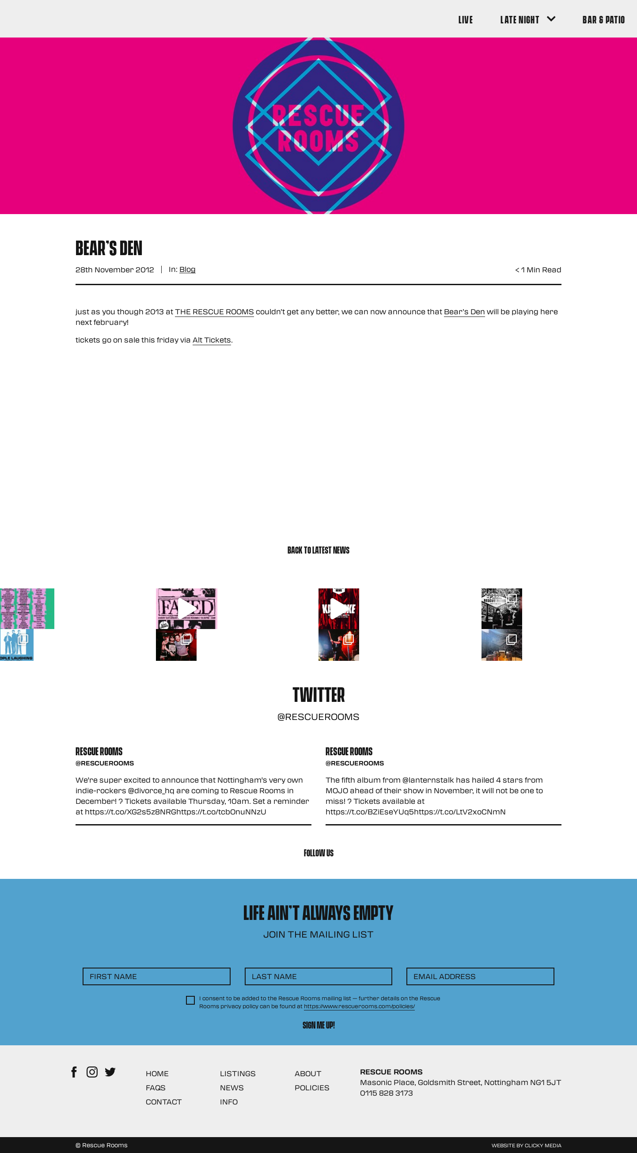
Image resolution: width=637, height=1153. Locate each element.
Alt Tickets (212, 340)
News (232, 1087)
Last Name (274, 976)
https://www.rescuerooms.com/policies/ (359, 1006)
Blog (187, 269)
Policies (312, 1087)
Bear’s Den (464, 311)
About (308, 1073)
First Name (113, 976)
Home (157, 1073)
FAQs (156, 1087)
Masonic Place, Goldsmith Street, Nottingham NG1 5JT (460, 1082)
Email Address (444, 976)
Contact (164, 1101)
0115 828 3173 (386, 1093)
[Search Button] (548, 19)
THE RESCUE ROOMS (214, 311)
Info (229, 1101)
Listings (238, 1073)
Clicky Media (543, 1145)
